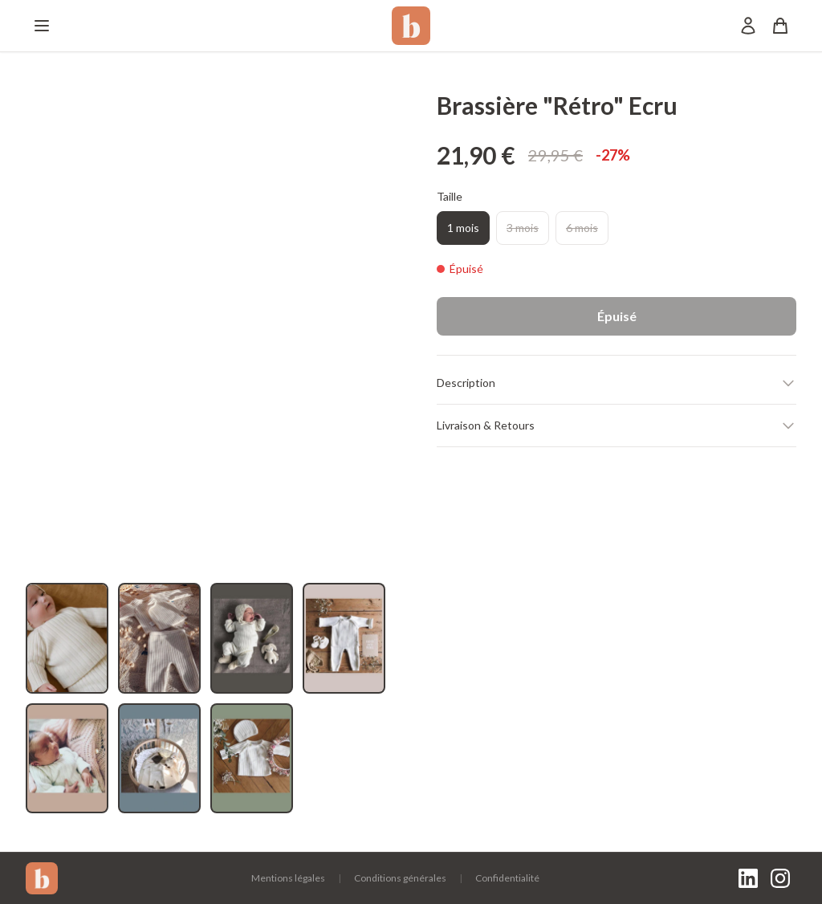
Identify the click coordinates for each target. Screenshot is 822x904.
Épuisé (617, 316)
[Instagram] (780, 878)
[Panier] (780, 26)
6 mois (582, 227)
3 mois (523, 227)
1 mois (463, 227)
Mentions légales (288, 878)
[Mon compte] (748, 26)
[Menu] (42, 26)
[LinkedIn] (748, 878)
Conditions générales (400, 878)
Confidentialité (507, 878)
